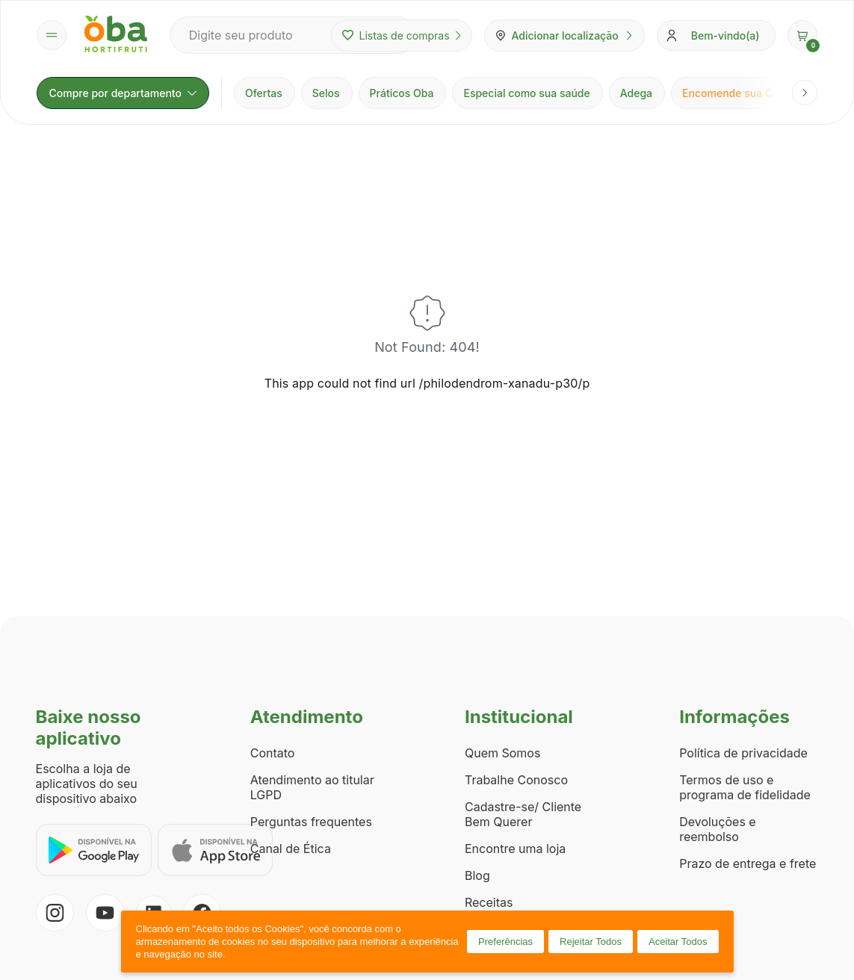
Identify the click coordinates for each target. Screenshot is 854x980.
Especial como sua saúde (526, 93)
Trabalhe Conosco (516, 779)
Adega (636, 93)
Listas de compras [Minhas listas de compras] (401, 35)
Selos (326, 93)
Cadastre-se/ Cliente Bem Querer (523, 814)
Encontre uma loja (515, 848)
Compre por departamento (123, 93)
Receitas (489, 902)
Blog (477, 875)
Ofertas (263, 93)
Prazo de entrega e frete (747, 863)
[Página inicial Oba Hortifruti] (115, 35)
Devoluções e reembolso (717, 829)
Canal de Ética (290, 848)
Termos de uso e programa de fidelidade (745, 787)
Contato (272, 752)
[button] (802, 35)
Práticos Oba (402, 93)
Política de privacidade (743, 752)
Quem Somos (502, 752)
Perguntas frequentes (311, 821)
